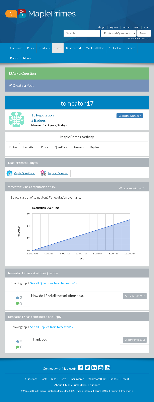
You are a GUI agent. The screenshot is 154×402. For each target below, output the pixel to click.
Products (44, 48)
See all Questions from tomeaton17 (54, 283)
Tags (53, 379)
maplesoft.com (84, 391)
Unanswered (73, 48)
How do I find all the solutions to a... (58, 295)
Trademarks (127, 391)
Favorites (28, 147)
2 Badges (38, 120)
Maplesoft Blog (95, 48)
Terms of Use (101, 391)
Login (101, 27)
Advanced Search (138, 38)
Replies (94, 147)
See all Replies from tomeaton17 (52, 327)
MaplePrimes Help (76, 385)
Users (58, 48)
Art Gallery (115, 48)
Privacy (115, 391)
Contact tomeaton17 (130, 115)
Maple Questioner (24, 173)
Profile (13, 147)
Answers (79, 147)
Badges (131, 48)
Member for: (39, 125)
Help (136, 27)
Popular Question (58, 173)
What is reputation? (131, 188)
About (146, 27)
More (27, 58)
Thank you (39, 339)
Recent (14, 58)
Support (126, 27)
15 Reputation (42, 115)
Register (114, 27)
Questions (16, 48)
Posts (30, 48)
